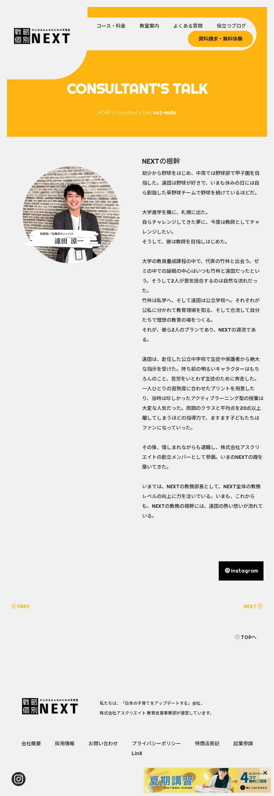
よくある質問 (188, 26)
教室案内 (149, 26)
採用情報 (65, 743)
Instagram (241, 571)
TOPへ (246, 637)
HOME (104, 112)
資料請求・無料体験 (220, 39)
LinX (137, 753)
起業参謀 (243, 743)
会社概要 (31, 743)
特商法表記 (207, 743)
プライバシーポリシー (156, 743)
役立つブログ (231, 26)
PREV (20, 606)
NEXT (253, 606)
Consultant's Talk (132, 112)
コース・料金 (111, 26)
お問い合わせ (103, 743)
